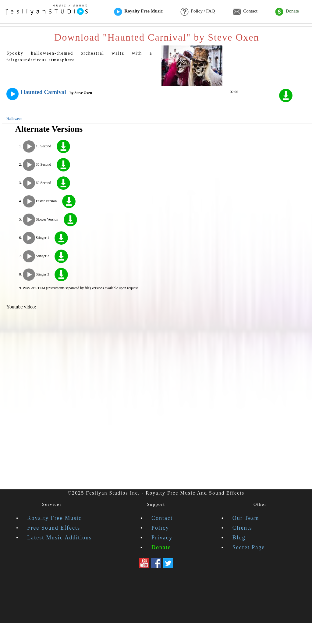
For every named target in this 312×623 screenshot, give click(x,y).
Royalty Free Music (138, 12)
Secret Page (248, 547)
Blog (239, 538)
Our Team (245, 518)
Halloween (14, 119)
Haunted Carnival (43, 92)
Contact (245, 12)
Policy (160, 528)
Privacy (161, 538)
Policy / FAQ (197, 12)
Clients (242, 528)
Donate (287, 12)
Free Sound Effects (53, 528)
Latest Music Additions (59, 538)
